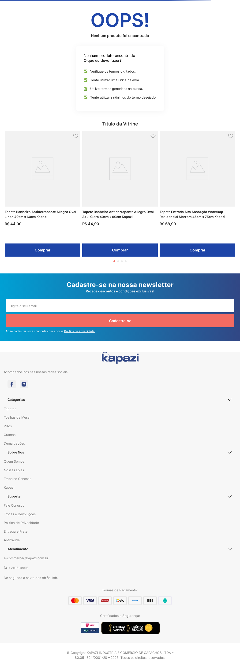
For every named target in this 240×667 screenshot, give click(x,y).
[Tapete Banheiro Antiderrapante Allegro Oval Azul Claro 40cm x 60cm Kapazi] (120, 194)
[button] (114, 261)
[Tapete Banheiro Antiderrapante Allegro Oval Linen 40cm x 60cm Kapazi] (42, 194)
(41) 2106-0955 (16, 568)
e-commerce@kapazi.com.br (26, 558)
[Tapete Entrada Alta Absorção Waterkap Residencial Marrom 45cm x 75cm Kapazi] (197, 194)
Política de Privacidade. (79, 331)
